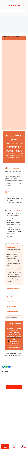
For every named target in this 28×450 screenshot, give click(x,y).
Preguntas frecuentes (12, 311)
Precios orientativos (11, 301)
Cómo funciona (10, 247)
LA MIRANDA (14, 5)
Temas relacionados (11, 317)
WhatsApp (23, 446)
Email (14, 446)
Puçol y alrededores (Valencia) (11, 295)
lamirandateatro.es (14, 347)
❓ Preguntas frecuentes (14, 387)
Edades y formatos (11, 306)
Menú (14, 11)
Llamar (5, 446)
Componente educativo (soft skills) (12, 289)
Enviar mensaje (14, 343)
